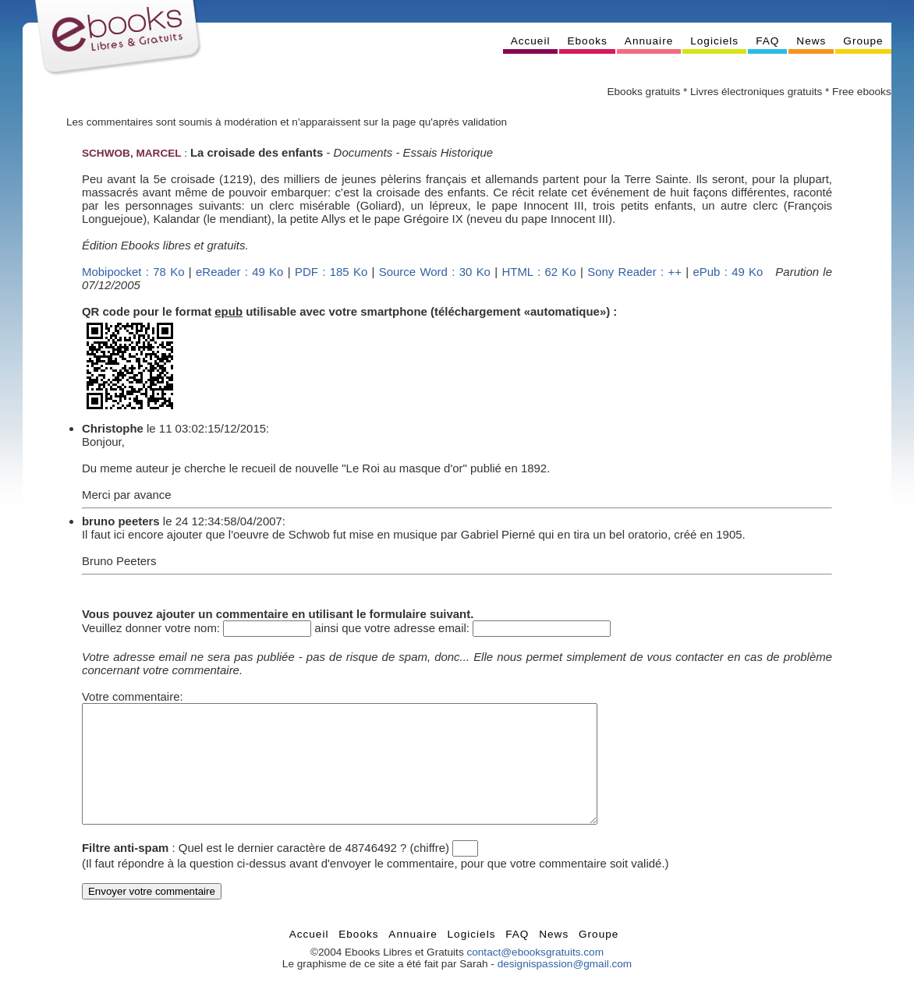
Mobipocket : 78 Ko (133, 271)
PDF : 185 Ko (331, 271)
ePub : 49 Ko (728, 271)
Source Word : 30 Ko (435, 271)
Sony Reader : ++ (634, 271)
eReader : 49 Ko (239, 271)
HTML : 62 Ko (538, 271)
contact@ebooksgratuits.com (535, 975)
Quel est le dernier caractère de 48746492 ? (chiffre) (314, 871)
